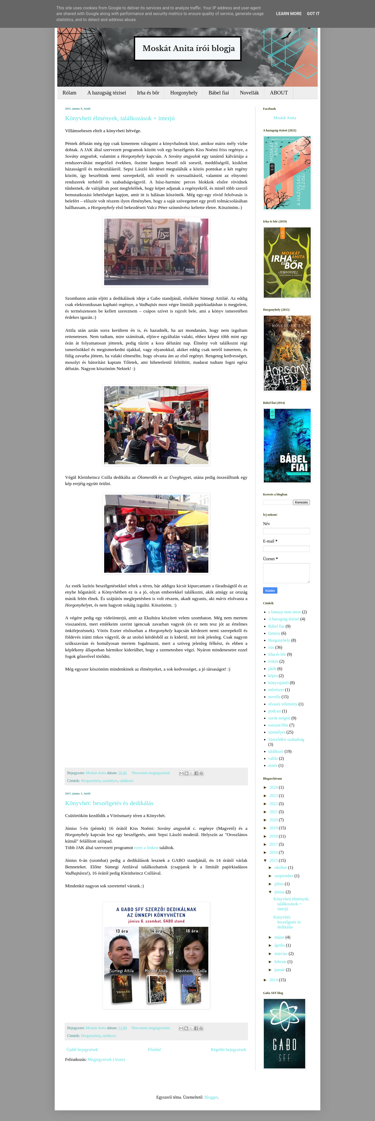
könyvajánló (278, 682)
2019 (274, 828)
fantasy (274, 633)
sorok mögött (279, 718)
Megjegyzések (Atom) (106, 1059)
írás (271, 647)
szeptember (284, 876)
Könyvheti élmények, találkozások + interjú (120, 118)
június (280, 892)
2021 (274, 812)
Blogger (211, 1097)
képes (273, 675)
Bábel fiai (219, 92)
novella (274, 697)
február (281, 961)
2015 (274, 860)
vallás (273, 758)
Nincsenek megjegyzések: (151, 773)
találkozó (126, 781)
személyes (110, 781)
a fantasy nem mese (284, 612)
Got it (313, 13)
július (279, 884)
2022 (274, 803)
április (280, 945)
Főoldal (154, 1049)
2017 (274, 844)
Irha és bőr (148, 92)
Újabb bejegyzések (82, 1049)
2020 (274, 820)
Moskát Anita (284, 118)
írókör (273, 661)
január (280, 969)
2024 (274, 787)
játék (272, 668)
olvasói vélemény (282, 704)
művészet (276, 689)
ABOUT (279, 92)
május (279, 937)
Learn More (289, 13)
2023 (274, 795)
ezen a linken (146, 847)
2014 (274, 980)
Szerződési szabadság (286, 739)
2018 (274, 836)
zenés (273, 765)
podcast (274, 711)
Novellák (249, 92)
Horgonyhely (184, 92)
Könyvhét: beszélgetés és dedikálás (109, 803)
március (281, 953)
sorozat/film (278, 725)
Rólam (69, 92)
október (281, 867)
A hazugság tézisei (106, 92)
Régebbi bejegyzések (228, 1049)
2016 (274, 852)
